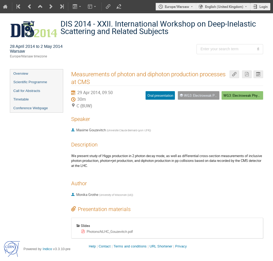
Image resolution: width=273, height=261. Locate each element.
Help (92, 246)
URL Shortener (161, 246)
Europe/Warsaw (177, 6)
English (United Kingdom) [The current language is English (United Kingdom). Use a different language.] (224, 6)
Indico (47, 249)
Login (263, 6)
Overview (20, 73)
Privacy (181, 246)
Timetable (21, 99)
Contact (105, 246)
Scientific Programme (30, 82)
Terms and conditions (130, 246)
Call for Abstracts (26, 91)
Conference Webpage (30, 108)
